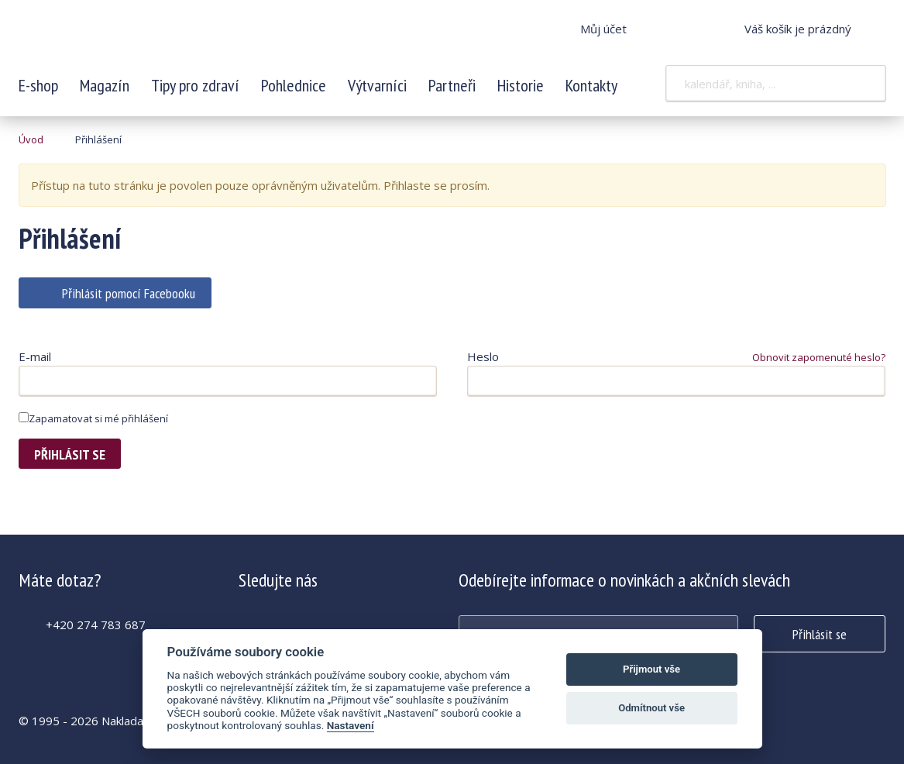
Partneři (452, 85)
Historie (520, 85)
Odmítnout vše (651, 708)
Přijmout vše (651, 669)
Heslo (483, 356)
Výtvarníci (377, 85)
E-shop (38, 85)
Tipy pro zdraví (195, 85)
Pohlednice (293, 85)
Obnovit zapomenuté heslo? (818, 357)
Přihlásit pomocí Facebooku (128, 293)
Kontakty (591, 85)
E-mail (35, 356)
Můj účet (603, 28)
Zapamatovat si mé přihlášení (93, 418)
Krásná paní (122, 39)
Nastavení (350, 725)
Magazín (104, 85)
